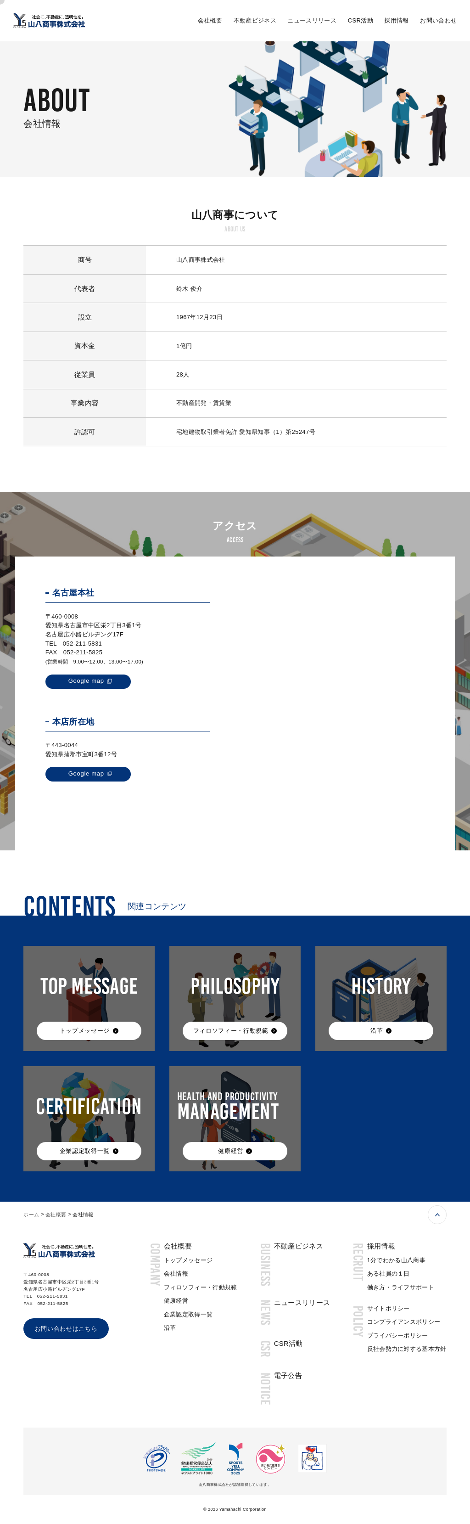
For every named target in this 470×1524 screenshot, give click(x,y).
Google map (86, 680)
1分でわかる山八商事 (396, 1260)
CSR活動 (360, 20)
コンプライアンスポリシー (404, 1321)
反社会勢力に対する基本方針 (407, 1348)
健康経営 (176, 1300)
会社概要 (210, 20)
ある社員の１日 (388, 1273)
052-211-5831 (82, 643)
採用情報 (396, 20)
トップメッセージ (188, 1260)
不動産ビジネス (255, 20)
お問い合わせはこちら (66, 1328)
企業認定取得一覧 (188, 1314)
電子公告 (288, 1375)
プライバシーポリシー (397, 1335)
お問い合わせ (438, 20)
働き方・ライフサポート (401, 1287)
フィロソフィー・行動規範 (200, 1287)
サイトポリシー (388, 1308)
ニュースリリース (311, 20)
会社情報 (176, 1273)
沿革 (170, 1327)
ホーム (31, 1214)
